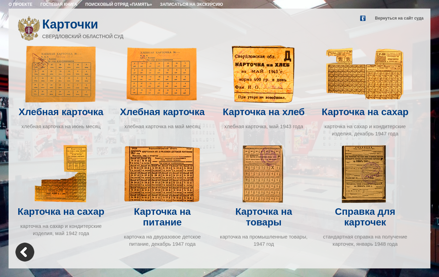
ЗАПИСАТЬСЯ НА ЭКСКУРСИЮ (191, 4)
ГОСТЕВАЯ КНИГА (59, 4)
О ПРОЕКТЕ (20, 4)
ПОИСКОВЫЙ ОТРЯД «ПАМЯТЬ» (118, 4)
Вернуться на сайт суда (399, 18)
